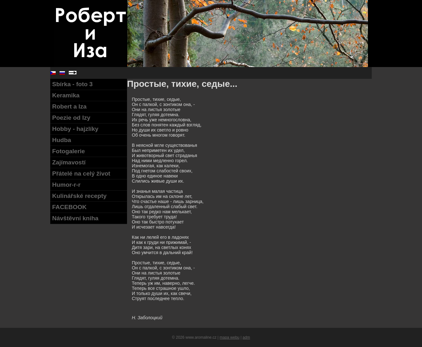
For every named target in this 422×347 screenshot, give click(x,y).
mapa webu (229, 337)
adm (246, 337)
